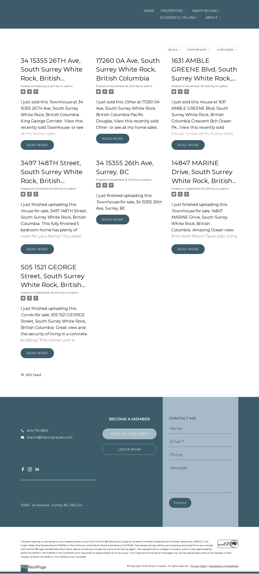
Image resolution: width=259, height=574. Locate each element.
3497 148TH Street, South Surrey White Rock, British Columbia (54, 217)
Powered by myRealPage (223, 566)
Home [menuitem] (121, 11)
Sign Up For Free (129, 434)
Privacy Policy (199, 566)
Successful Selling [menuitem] (217, 11)
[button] (22, 470)
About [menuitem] (229, 17)
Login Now (129, 449)
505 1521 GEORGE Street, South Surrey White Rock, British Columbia (53, 321)
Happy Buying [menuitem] (177, 11)
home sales (44, 133)
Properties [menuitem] (144, 11)
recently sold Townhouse (45, 127)
